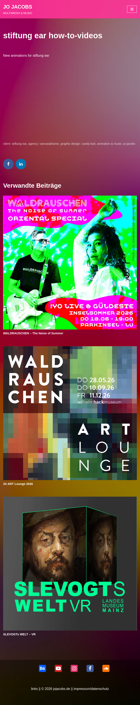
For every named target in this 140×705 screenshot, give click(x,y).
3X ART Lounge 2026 (18, 484)
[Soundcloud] (105, 668)
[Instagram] (74, 668)
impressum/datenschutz (91, 689)
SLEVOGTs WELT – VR (19, 634)
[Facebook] (90, 668)
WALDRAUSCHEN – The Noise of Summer (33, 333)
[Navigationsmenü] (132, 9)
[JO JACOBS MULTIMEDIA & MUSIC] (17, 9)
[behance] (42, 668)
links (34, 689)
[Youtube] (58, 668)
